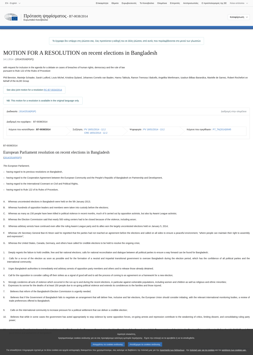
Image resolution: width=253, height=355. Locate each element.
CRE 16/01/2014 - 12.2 (95, 133)
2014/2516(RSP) (27, 111)
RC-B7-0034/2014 (53, 90)
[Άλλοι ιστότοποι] (239, 3)
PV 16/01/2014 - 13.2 (153, 129)
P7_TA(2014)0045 (222, 129)
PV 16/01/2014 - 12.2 (95, 129)
